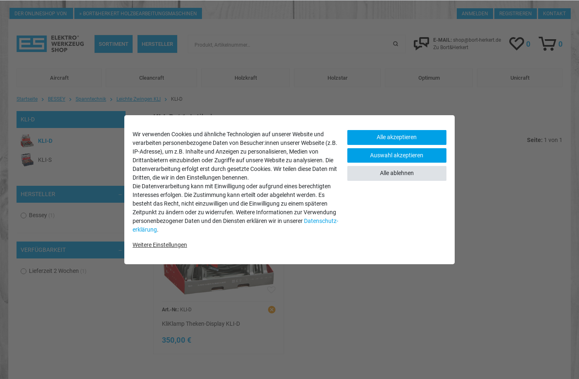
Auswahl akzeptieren (396, 155)
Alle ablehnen (397, 173)
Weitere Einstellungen (160, 245)
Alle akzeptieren (397, 137)
